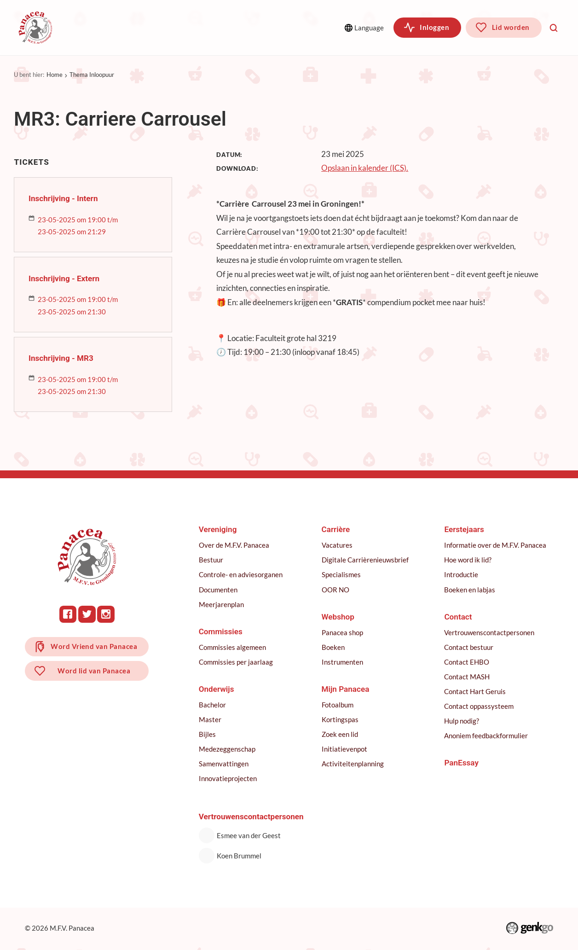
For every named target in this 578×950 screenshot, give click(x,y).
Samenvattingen (224, 763)
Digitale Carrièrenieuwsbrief (365, 560)
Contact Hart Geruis (475, 691)
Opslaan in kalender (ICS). (364, 168)
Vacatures (337, 545)
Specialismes (341, 574)
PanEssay (462, 762)
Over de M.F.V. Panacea (235, 545)
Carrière (336, 529)
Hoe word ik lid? (468, 560)
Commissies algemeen (233, 647)
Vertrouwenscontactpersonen (490, 632)
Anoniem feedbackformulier (486, 735)
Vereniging (96, 27)
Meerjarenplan (222, 604)
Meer (286, 27)
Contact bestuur (469, 647)
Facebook (68, 614)
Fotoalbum (338, 705)
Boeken (333, 647)
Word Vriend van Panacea (94, 647)
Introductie (462, 574)
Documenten (219, 589)
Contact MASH (467, 676)
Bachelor (213, 705)
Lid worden (511, 27)
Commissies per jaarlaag (237, 662)
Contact (458, 616)
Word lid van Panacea (94, 672)
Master (211, 719)
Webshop (338, 616)
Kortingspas (340, 719)
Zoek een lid (340, 734)
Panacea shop (343, 632)
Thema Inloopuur (91, 74)
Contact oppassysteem (479, 706)
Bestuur (212, 560)
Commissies (159, 27)
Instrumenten (343, 662)
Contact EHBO (467, 662)
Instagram (106, 614)
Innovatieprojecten (229, 778)
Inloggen (434, 27)
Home (54, 74)
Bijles (208, 734)
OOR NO (336, 589)
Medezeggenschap (228, 749)
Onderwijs (222, 27)
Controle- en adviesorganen (241, 574)
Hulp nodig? (462, 721)
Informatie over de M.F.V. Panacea (496, 545)
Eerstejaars (464, 529)
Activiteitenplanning (353, 763)
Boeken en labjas (470, 589)
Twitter (87, 614)
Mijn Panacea (346, 689)
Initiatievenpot (345, 749)
